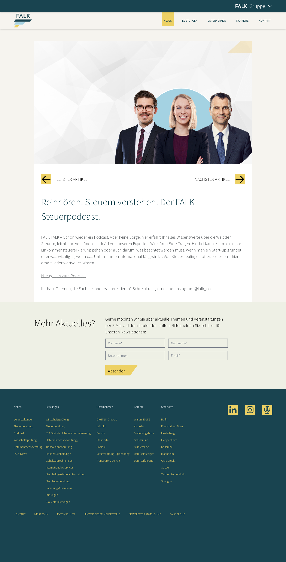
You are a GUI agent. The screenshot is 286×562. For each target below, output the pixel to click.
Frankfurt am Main (172, 426)
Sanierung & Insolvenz (59, 488)
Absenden (117, 371)
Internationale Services (59, 467)
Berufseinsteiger (143, 454)
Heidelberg (168, 433)
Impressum (41, 514)
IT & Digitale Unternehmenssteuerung (68, 433)
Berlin (164, 419)
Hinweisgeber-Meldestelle (102, 514)
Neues (168, 21)
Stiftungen (52, 495)
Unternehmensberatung (28, 447)
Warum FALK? (142, 419)
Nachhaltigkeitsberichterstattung (65, 474)
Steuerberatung (23, 426)
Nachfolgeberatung (57, 481)
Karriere (242, 21)
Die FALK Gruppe (107, 419)
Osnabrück (167, 461)
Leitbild (101, 426)
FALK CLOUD (177, 514)
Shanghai (166, 481)
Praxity (101, 433)
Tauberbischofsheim (173, 474)
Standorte (103, 440)
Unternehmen (217, 21)
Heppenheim (169, 440)
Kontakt (265, 21)
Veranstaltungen (23, 419)
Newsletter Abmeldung (145, 514)
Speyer (165, 467)
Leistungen (189, 21)
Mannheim (167, 454)
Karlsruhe (167, 447)
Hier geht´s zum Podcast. (63, 275)
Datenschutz (66, 514)
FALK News (20, 454)
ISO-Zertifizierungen (58, 502)
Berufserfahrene (143, 461)
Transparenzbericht (108, 461)
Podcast (19, 433)
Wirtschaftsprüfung (25, 440)
